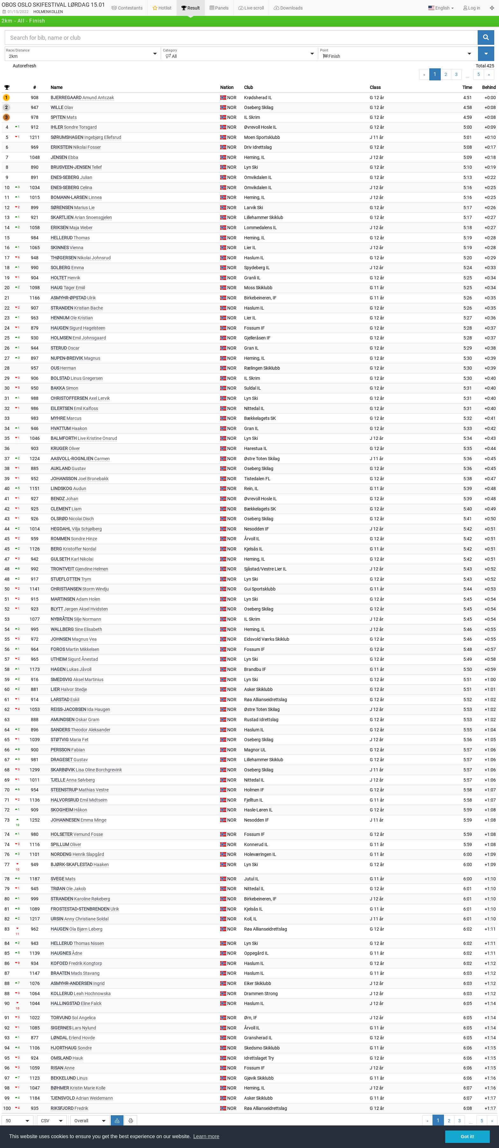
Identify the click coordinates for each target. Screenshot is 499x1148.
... (467, 76)
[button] (441, 8)
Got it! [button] (467, 1136)
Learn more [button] (206, 1136)
